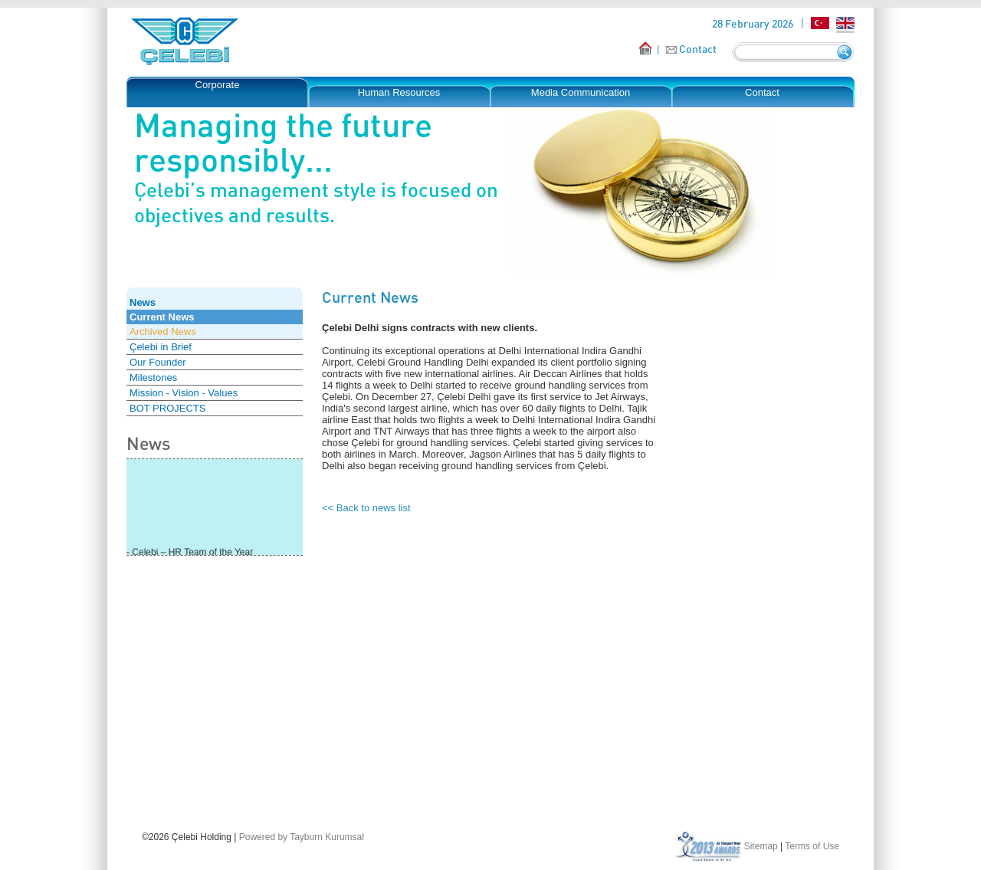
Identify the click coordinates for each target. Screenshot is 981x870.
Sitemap (761, 846)
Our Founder (158, 362)
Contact (698, 48)
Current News (162, 317)
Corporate (217, 84)
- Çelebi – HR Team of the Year (189, 553)
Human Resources (399, 92)
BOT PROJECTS (167, 408)
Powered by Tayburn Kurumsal (301, 837)
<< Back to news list (366, 508)
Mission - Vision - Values (184, 393)
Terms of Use (812, 846)
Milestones (153, 377)
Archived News (163, 331)
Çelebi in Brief (161, 347)
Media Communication (580, 92)
